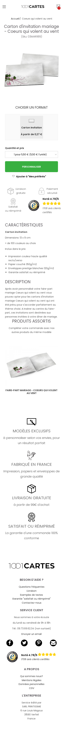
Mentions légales (31, 680)
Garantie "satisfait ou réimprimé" (31, 598)
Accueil (15, 18)
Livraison (32, 591)
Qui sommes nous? (31, 676)
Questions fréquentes (31, 586)
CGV (31, 688)
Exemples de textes (31, 595)
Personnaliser (31, 166)
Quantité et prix (14, 148)
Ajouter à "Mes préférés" (29, 176)
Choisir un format (31, 107)
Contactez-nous (31, 602)
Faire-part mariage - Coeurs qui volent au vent (31, 392)
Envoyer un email (31, 634)
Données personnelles (31, 684)
